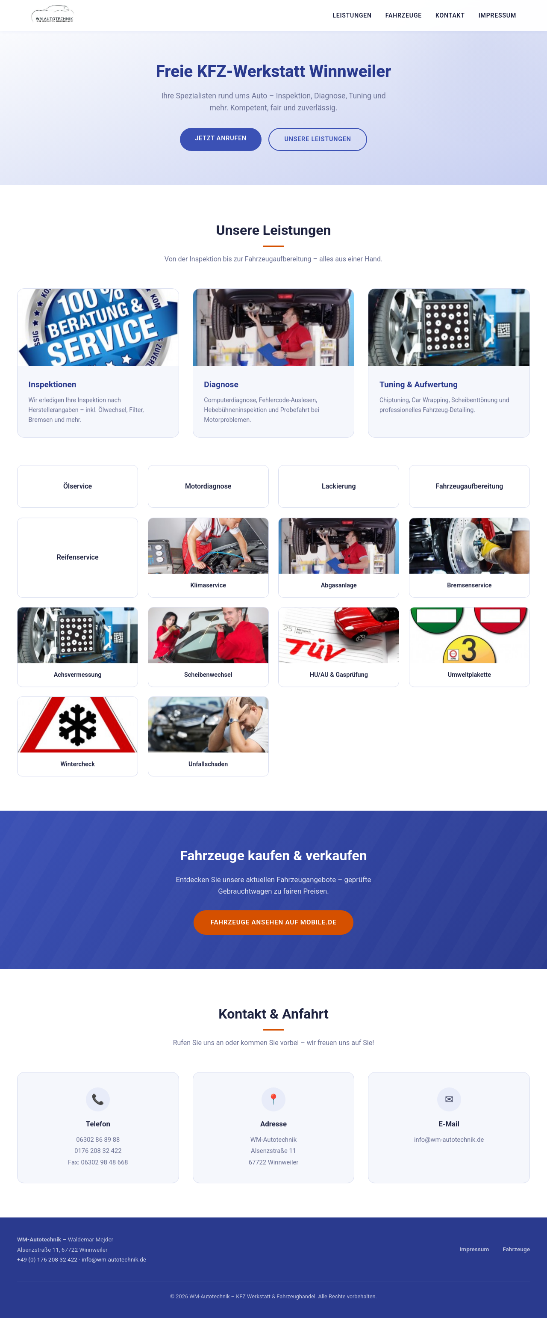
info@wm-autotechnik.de (449, 1142)
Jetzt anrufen (221, 138)
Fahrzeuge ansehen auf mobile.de (274, 922)
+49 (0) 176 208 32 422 (47, 1259)
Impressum (497, 15)
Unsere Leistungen (317, 139)
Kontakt (450, 15)
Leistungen (352, 15)
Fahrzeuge (403, 15)
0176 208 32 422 (97, 1153)
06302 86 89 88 (98, 1142)
